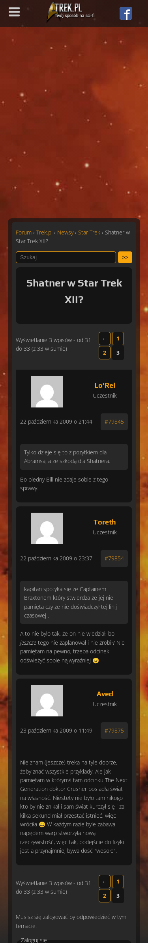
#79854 (114, 558)
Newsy (65, 232)
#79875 (114, 730)
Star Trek (89, 232)
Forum (24, 232)
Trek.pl (44, 232)
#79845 (114, 421)
